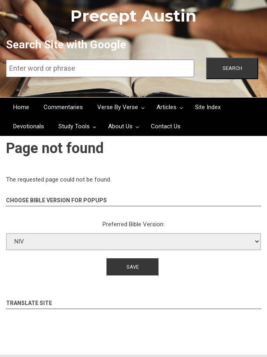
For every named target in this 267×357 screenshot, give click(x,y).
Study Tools (74, 126)
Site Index (208, 107)
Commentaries (63, 107)
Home (21, 107)
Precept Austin (133, 16)
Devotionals (28, 126)
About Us (120, 126)
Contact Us (166, 126)
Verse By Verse (117, 107)
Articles (167, 107)
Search (232, 68)
